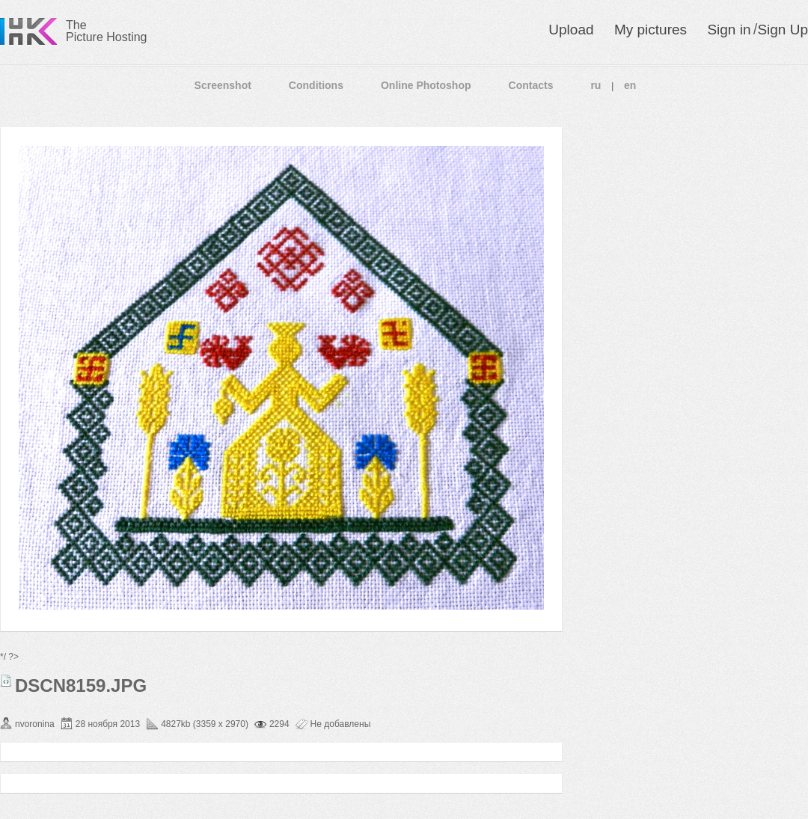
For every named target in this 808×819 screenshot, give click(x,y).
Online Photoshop (426, 85)
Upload (570, 29)
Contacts (531, 85)
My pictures (650, 29)
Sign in (728, 29)
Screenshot (223, 85)
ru (595, 85)
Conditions (316, 85)
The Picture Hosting (106, 31)
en (630, 85)
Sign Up (782, 29)
